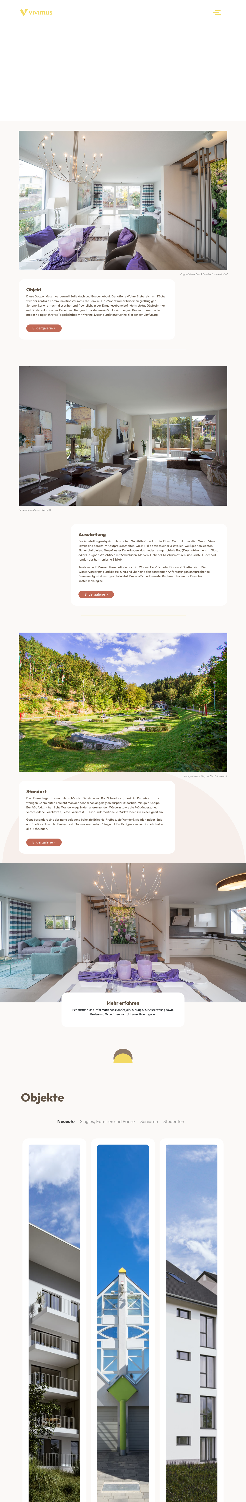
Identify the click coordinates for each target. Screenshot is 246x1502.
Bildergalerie (42, 328)
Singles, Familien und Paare (107, 1121)
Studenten (173, 1121)
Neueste (66, 1121)
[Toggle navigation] (217, 13)
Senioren (149, 1121)
